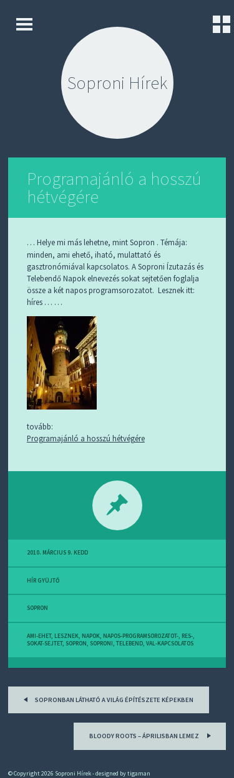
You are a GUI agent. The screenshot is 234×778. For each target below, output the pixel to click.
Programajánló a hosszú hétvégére (114, 187)
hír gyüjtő (43, 580)
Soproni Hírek (117, 83)
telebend (129, 643)
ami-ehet (39, 636)
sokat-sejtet (44, 643)
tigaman (138, 773)
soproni (101, 643)
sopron (37, 608)
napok (91, 636)
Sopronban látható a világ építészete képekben (106, 698)
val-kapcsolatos (169, 643)
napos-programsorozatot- (140, 636)
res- (187, 636)
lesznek (66, 636)
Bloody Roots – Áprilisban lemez (152, 734)
